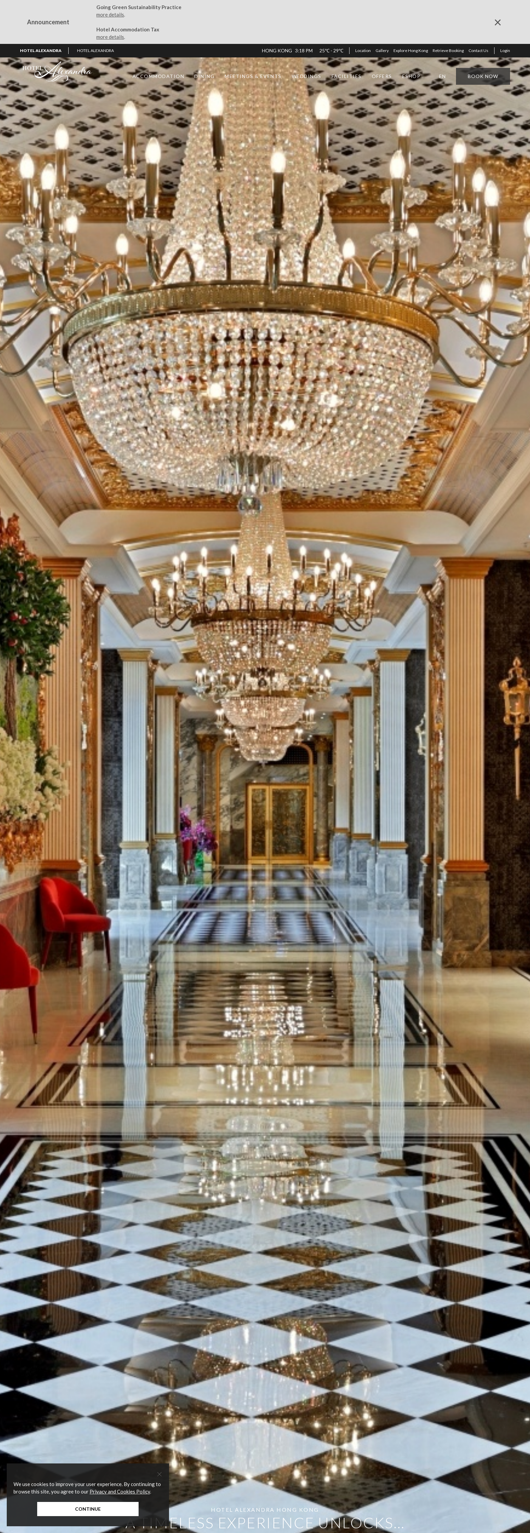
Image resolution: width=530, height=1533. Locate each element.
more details (110, 14)
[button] (98, 50)
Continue (88, 1509)
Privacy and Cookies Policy (120, 1491)
